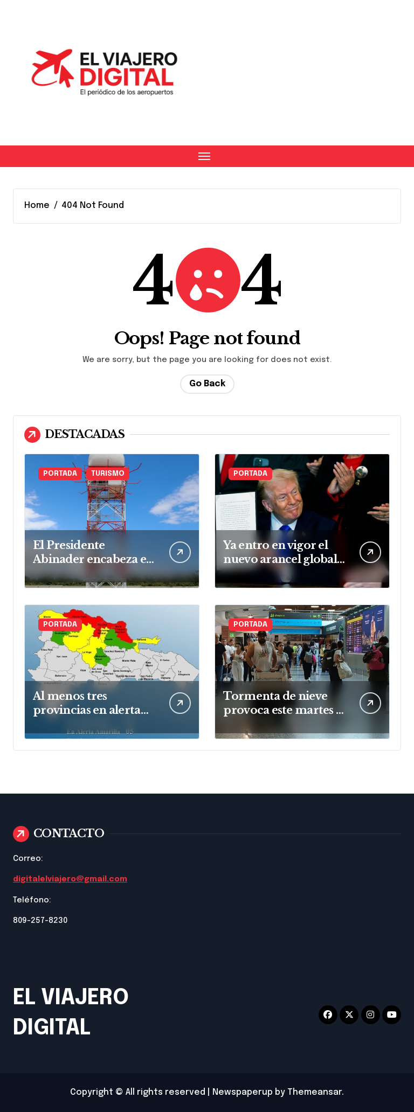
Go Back (207, 383)
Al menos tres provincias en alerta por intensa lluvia (87, 710)
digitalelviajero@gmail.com (70, 879)
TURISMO (108, 473)
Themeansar (314, 1092)
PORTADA (60, 473)
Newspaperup (242, 1092)
